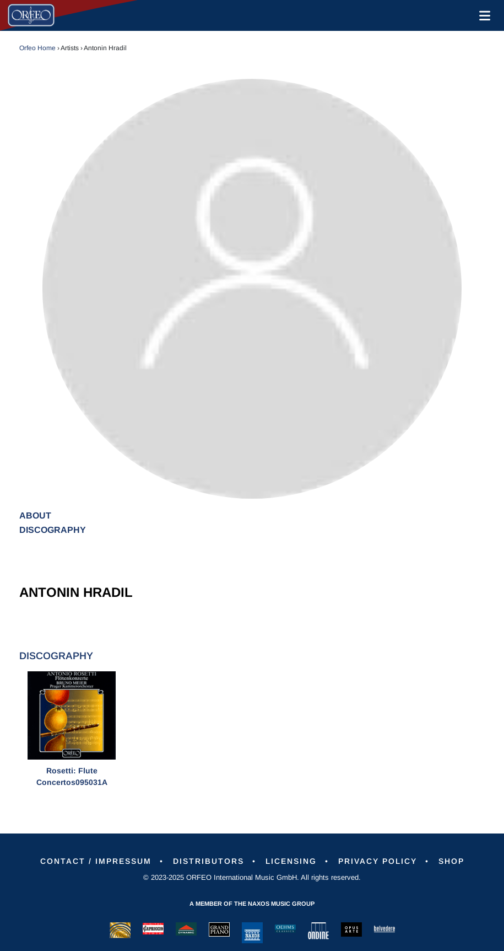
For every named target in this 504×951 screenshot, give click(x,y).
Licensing (291, 861)
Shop (451, 861)
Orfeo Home (37, 48)
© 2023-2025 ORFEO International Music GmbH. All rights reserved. (252, 877)
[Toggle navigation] (482, 15)
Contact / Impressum (95, 861)
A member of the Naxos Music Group (252, 903)
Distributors (208, 861)
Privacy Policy (377, 861)
